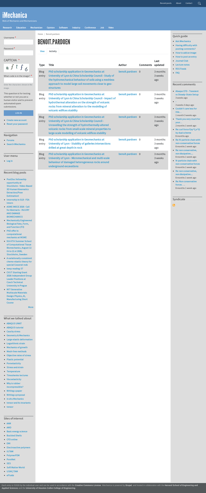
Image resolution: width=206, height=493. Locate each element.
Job (102, 27)
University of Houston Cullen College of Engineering (50, 488)
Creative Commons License (88, 485)
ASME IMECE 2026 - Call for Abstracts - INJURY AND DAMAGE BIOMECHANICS (18, 211)
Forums (10, 140)
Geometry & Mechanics (18, 335)
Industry (76, 27)
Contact (189, 3)
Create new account (17, 120)
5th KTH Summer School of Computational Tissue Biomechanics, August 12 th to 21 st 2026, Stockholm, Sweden (19, 248)
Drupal (129, 485)
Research (7, 27)
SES (9, 463)
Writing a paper (14, 390)
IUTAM (10, 451)
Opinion (51, 27)
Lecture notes (182, 64)
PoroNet (11, 459)
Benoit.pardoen (53, 34)
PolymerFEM (13, 455)
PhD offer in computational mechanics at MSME (17, 234)
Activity (53, 51)
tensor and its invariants (19, 402)
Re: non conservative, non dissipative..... (186, 172)
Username (9, 37)
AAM (9, 423)
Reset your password (17, 123)
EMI (8, 443)
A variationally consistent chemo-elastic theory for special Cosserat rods (19, 261)
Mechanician (36, 27)
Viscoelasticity (14, 379)
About (178, 3)
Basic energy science (17, 431)
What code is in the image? (17, 75)
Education (21, 27)
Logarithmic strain (16, 343)
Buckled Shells (14, 435)
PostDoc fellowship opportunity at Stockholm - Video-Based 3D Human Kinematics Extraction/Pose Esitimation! (19, 187)
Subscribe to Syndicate (174, 205)
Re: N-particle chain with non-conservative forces (187, 141)
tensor (10, 406)
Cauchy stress (13, 331)
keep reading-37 (15, 268)
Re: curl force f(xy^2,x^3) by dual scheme (187, 131)
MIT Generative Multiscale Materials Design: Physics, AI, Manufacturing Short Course (17, 296)
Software (63, 27)
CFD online (12, 439)
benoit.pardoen (128, 71)
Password (8, 48)
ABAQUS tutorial (15, 327)
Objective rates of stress (19, 355)
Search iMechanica (16, 144)
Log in (10, 160)
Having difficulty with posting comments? (186, 47)
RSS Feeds (180, 68)
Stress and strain (15, 367)
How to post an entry (186, 56)
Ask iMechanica (183, 41)
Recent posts (166, 3)
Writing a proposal (16, 394)
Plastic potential (15, 359)
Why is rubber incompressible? (15, 385)
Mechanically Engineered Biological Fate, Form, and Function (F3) (19, 224)
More (30, 307)
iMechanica (14, 15)
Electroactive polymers (18, 447)
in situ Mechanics (15, 398)
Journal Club (181, 60)
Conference (90, 27)
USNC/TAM (12, 471)
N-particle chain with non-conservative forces (187, 162)
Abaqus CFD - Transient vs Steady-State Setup (187, 93)
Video (111, 27)
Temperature (13, 371)
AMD (9, 427)
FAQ (177, 72)
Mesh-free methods (16, 351)
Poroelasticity (14, 363)
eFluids (10, 475)
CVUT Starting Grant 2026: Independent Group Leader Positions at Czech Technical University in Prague (19, 279)
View (42, 51)
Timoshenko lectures (17, 375)
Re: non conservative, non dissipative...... (186, 152)
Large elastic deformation (19, 339)
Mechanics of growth (17, 347)
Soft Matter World (16, 467)
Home (40, 34)
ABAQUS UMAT (14, 323)
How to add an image (185, 52)
